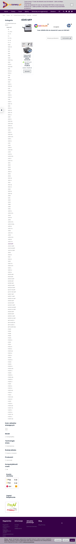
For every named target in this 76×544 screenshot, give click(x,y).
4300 (9, 230)
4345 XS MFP (11, 250)
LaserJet (9, 27)
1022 (9, 62)
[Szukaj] (63, 11)
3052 (9, 174)
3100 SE (10, 178)
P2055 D (10, 366)
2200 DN (10, 121)
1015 (9, 53)
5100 (9, 257)
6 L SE (9, 40)
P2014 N (10, 346)
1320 (9, 99)
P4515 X (10, 416)
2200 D (10, 119)
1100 (9, 69)
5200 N (10, 272)
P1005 (9, 329)
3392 (9, 209)
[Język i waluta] (71, 11)
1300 (9, 93)
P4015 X (10, 410)
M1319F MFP (11, 283)
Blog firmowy (42, 525)
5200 (9, 261)
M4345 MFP (11, 303)
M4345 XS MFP (12, 309)
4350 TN (10, 241)
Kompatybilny (9, 437)
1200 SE (10, 86)
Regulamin (5, 525)
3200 (9, 189)
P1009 (9, 335)
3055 (9, 176)
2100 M (9, 108)
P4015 (9, 401)
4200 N (10, 211)
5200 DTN (10, 265)
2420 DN (10, 150)
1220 (9, 88)
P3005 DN (10, 377)
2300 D (10, 132)
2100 (9, 106)
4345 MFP (10, 244)
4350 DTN (10, 237)
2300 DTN (10, 136)
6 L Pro (9, 38)
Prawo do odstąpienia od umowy (7, 531)
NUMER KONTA (18, 528)
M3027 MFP (11, 294)
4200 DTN (10, 213)
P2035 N (10, 360)
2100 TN (10, 112)
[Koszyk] (66, 11)
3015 (9, 163)
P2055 (9, 364)
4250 (9, 220)
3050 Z (10, 171)
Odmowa (65, 540)
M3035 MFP (11, 300)
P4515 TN (10, 414)
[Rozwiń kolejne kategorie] (59, 11)
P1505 (9, 338)
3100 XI (10, 180)
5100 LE (10, 259)
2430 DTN (10, 156)
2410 (9, 143)
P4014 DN (10, 397)
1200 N (9, 84)
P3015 (9, 384)
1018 (9, 55)
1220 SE (10, 90)
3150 (9, 182)
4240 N (10, 217)
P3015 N (10, 388)
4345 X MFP (11, 246)
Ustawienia (58, 540)
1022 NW (10, 66)
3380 (9, 204)
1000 (9, 45)
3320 (9, 200)
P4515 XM (10, 419)
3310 (9, 198)
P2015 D (10, 349)
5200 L (9, 268)
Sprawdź (27, 71)
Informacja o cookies (6, 527)
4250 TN (10, 228)
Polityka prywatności (8, 534)
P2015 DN (10, 351)
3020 (9, 165)
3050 (9, 169)
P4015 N (10, 403)
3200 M (10, 191)
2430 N (10, 154)
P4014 (9, 395)
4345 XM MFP (11, 248)
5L (8, 29)
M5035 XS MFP (12, 318)
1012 (9, 51)
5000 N (10, 255)
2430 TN (10, 160)
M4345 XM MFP (12, 307)
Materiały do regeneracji (40, 11)
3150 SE (10, 185)
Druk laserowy (9, 446)
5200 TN (10, 263)
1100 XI (9, 73)
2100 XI (9, 115)
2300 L (9, 139)
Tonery (13, 11)
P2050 (9, 362)
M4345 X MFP (11, 305)
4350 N (10, 239)
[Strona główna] (12, 4)
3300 (9, 195)
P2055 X (10, 370)
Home (6, 11)
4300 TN (10, 233)
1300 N (9, 95)
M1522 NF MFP (11, 287)
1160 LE (9, 80)
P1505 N (10, 340)
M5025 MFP (11, 311)
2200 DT (10, 125)
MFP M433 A (11, 320)
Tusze (20, 11)
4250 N (10, 226)
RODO (4, 536)
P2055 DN (10, 368)
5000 (9, 252)
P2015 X (10, 355)
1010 (9, 49)
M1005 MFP (11, 274)
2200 (9, 117)
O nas (16, 526)
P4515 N (10, 412)
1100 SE (10, 71)
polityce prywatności (28, 542)
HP (6, 469)
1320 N (9, 101)
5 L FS (9, 34)
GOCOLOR (8, 460)
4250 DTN (10, 222)
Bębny (27, 11)
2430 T (10, 158)
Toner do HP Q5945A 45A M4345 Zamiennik (27, 58)
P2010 (9, 342)
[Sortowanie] (66, 38)
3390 (9, 206)
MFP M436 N (11, 325)
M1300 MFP (11, 281)
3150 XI (10, 187)
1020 (9, 58)
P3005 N (10, 379)
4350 (9, 235)
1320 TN (10, 104)
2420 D (10, 147)
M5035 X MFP (11, 316)
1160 (9, 77)
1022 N (9, 64)
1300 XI (10, 97)
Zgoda (72, 540)
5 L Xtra (10, 31)
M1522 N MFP (11, 285)
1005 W (10, 47)
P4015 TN (10, 408)
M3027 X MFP (11, 296)
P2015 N (10, 353)
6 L (8, 36)
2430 (9, 152)
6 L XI (9, 42)
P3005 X (10, 381)
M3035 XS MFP (12, 298)
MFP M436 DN (11, 322)
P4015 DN (10, 405)
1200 (9, 82)
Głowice (53, 11)
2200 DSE (10, 123)
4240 (9, 215)
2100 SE (10, 110)
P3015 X (10, 392)
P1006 (9, 331)
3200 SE (10, 193)
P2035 (9, 357)
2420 (9, 145)
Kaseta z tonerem (11, 453)
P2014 (9, 344)
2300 (9, 130)
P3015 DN (10, 390)
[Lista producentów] (53, 38)
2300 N (10, 141)
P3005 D (10, 375)
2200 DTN (10, 128)
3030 (9, 167)
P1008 (9, 333)
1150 (9, 75)
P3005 (9, 373)
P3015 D (10, 386)
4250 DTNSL (11, 224)
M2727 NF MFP (11, 290)
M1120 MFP (10, 276)
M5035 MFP (11, 314)
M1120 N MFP (11, 279)
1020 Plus (10, 60)
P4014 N (10, 399)
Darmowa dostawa (32, 526)
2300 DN (10, 134)
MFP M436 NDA (12, 327)
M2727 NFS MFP (12, 292)
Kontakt (17, 525)
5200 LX (10, 270)
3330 (9, 202)
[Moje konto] (69, 11)
